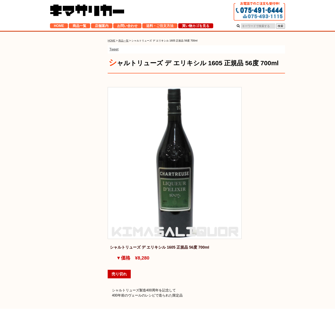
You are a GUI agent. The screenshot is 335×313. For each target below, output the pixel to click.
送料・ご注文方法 (159, 26)
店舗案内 (102, 26)
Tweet (114, 49)
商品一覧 (79, 26)
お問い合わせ (127, 26)
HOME (59, 26)
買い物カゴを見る (195, 26)
